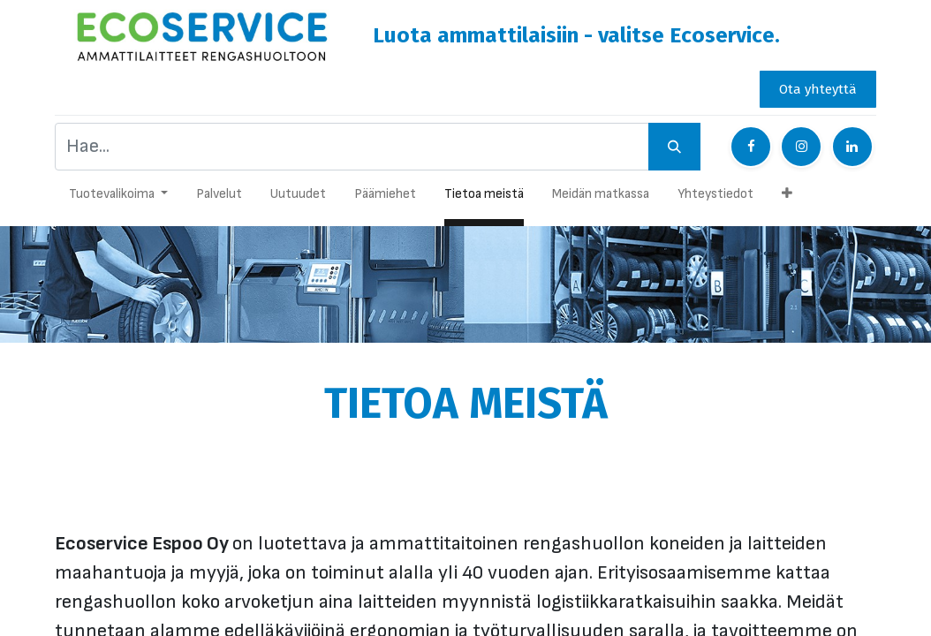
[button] (787, 198)
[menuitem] (219, 198)
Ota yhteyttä (818, 89)
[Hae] (674, 146)
